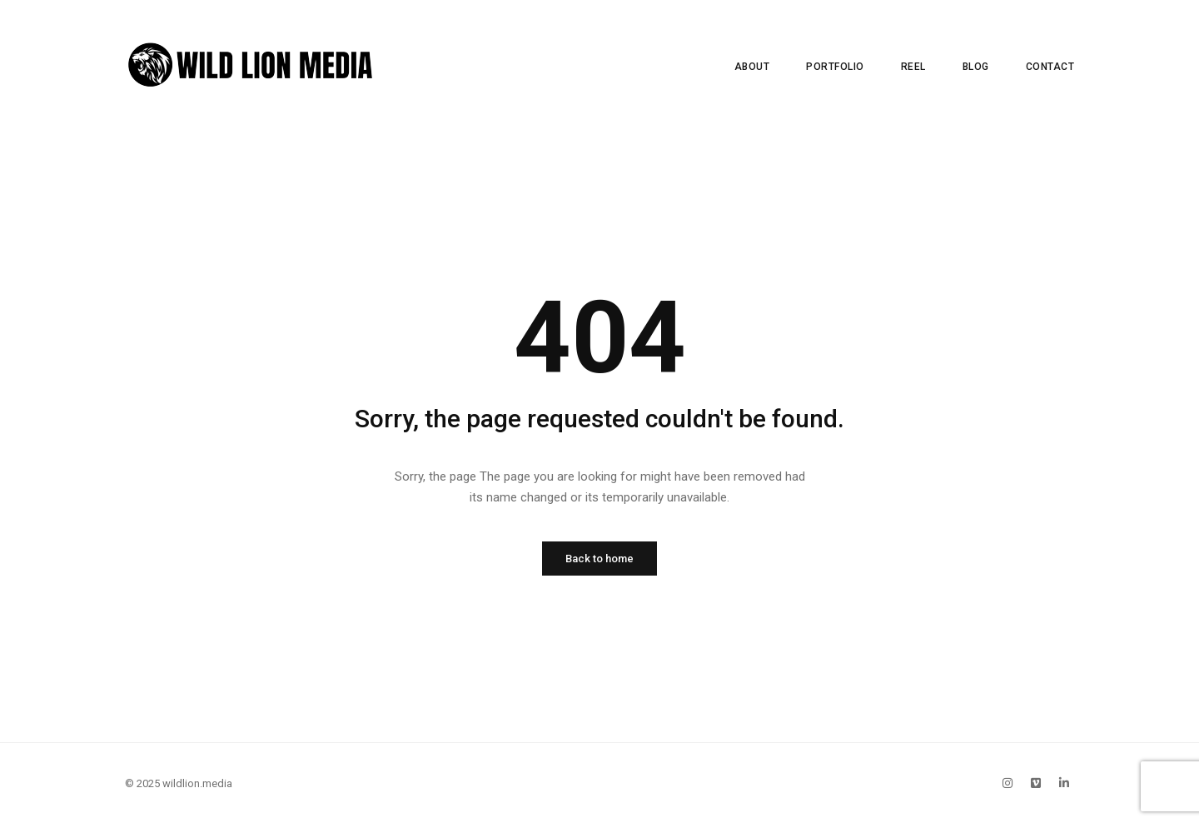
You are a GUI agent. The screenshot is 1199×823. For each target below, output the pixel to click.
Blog (976, 66)
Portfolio (835, 66)
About (752, 66)
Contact (1050, 66)
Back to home (599, 558)
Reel (913, 66)
